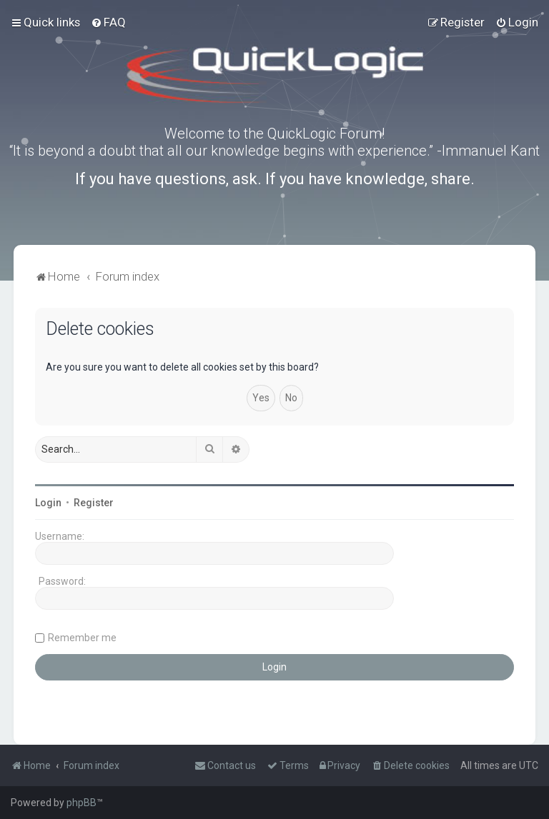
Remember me (82, 637)
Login (48, 502)
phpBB (81, 802)
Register (94, 502)
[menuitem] (108, 22)
